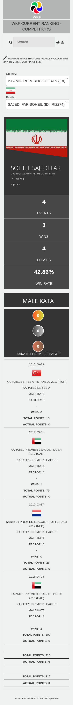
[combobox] (37, 81)
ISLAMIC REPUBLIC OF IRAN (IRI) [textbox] (36, 81)
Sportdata (53, 698)
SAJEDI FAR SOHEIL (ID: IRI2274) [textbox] (36, 104)
